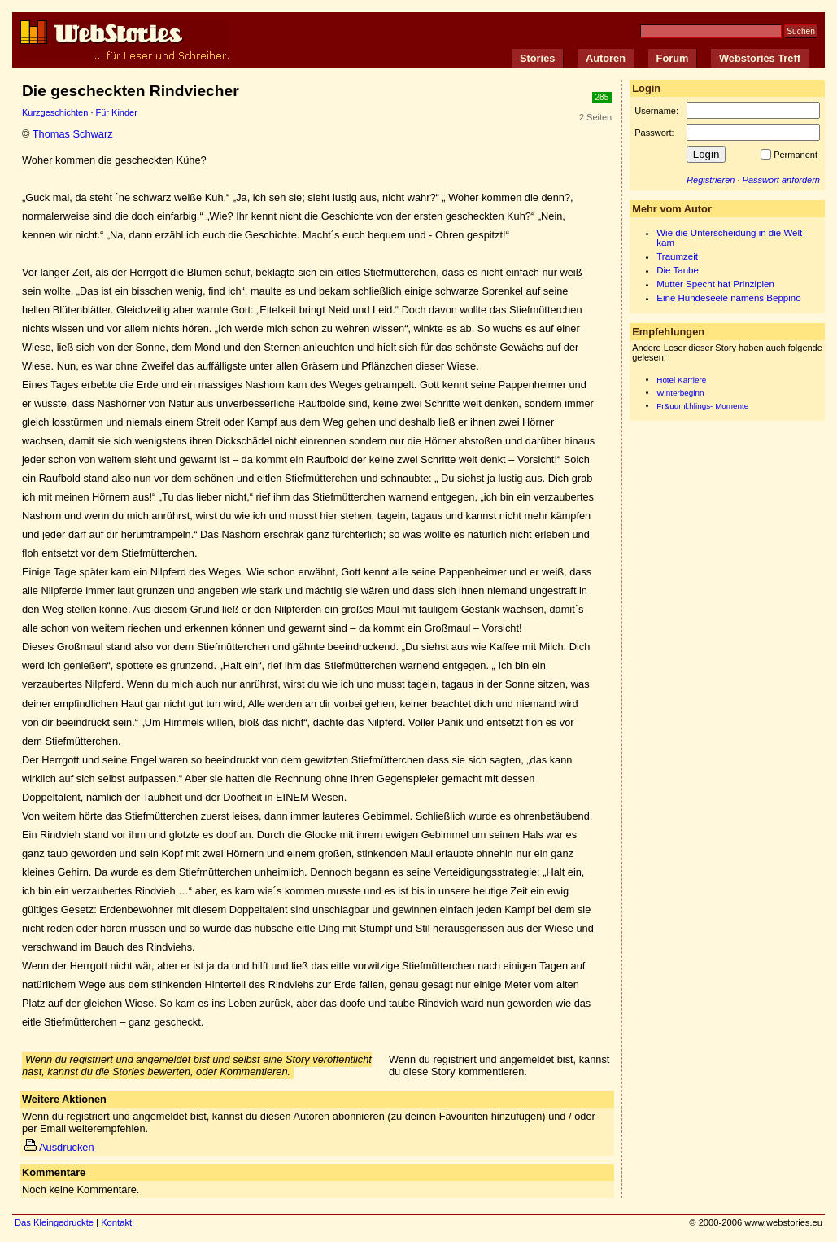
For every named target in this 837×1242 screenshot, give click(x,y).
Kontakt (116, 1222)
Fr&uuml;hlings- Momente (702, 405)
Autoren (606, 58)
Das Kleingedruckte (54, 1222)
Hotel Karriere (681, 379)
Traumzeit (677, 256)
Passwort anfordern (781, 180)
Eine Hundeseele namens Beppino (728, 298)
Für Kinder (116, 112)
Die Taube (677, 270)
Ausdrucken (59, 1147)
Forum (672, 58)
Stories (537, 58)
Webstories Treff (759, 58)
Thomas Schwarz (73, 134)
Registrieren (711, 180)
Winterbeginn (680, 392)
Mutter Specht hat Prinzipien (715, 284)
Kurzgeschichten (55, 112)
